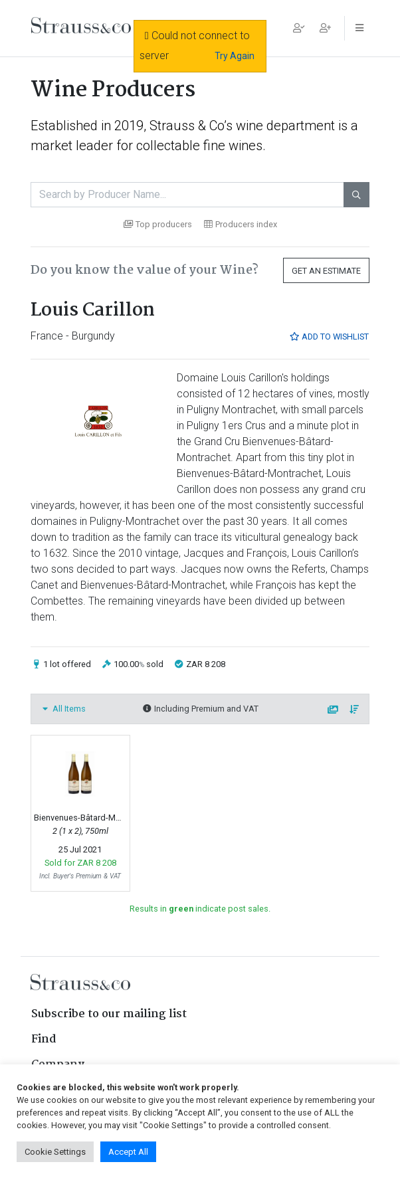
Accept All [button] (128, 1152)
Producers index (240, 224)
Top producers (158, 224)
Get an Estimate (326, 271)
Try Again (234, 55)
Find (43, 1039)
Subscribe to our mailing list (109, 1014)
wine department (285, 126)
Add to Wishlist (329, 337)
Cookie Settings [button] (55, 1152)
